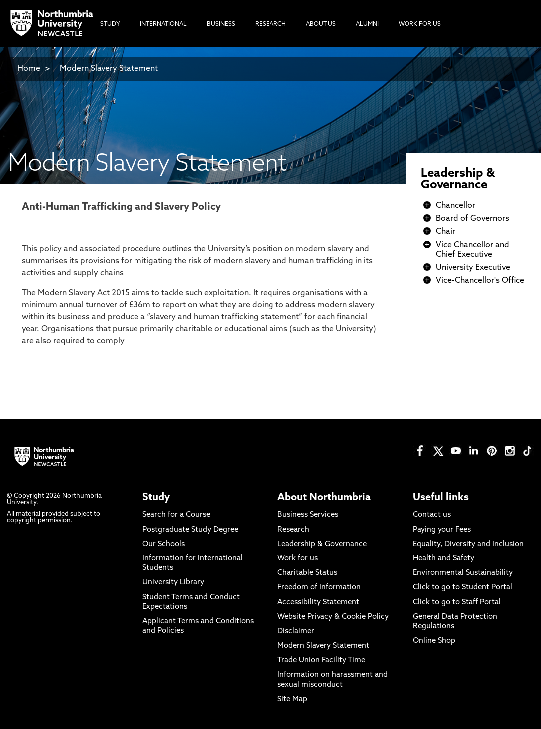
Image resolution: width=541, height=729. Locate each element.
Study (156, 498)
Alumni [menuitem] (367, 24)
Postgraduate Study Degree (190, 530)
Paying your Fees (442, 530)
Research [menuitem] (270, 24)
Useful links (441, 498)
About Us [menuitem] (321, 24)
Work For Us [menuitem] (420, 24)
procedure (141, 249)
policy (51, 249)
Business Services (307, 515)
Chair (445, 232)
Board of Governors (472, 219)
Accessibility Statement (318, 602)
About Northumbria (324, 498)
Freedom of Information (319, 587)
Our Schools (163, 544)
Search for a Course (176, 515)
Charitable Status (307, 573)
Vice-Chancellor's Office (480, 281)
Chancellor (455, 206)
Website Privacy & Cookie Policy (333, 617)
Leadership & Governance (458, 179)
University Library (173, 582)
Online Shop (434, 641)
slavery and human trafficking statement (224, 317)
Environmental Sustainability (463, 573)
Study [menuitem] (110, 24)
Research (293, 530)
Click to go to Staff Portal (457, 602)
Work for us (297, 558)
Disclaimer (295, 631)
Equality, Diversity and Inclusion (468, 544)
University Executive (473, 268)
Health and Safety (443, 558)
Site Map (292, 699)
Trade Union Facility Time (321, 660)
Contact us (432, 515)
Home (28, 69)
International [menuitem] (163, 24)
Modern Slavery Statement (109, 69)
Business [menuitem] (221, 24)
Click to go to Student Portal (462, 587)
